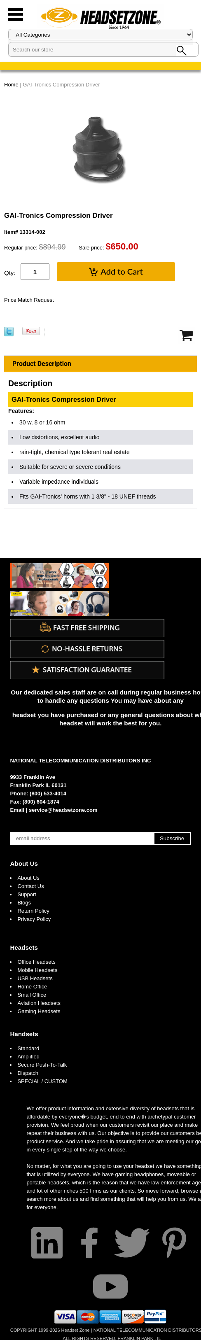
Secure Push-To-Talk (42, 1065)
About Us (24, 863)
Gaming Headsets (38, 1011)
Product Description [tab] (41, 364)
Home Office (32, 986)
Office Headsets (36, 962)
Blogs (24, 903)
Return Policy (33, 911)
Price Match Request (29, 300)
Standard (28, 1048)
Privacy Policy (34, 919)
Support (26, 894)
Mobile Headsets (37, 970)
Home (11, 85)
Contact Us (30, 886)
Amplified (28, 1056)
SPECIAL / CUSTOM (42, 1081)
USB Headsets (34, 978)
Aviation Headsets (39, 1003)
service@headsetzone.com (63, 810)
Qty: (10, 272)
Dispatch (27, 1073)
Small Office (31, 995)
